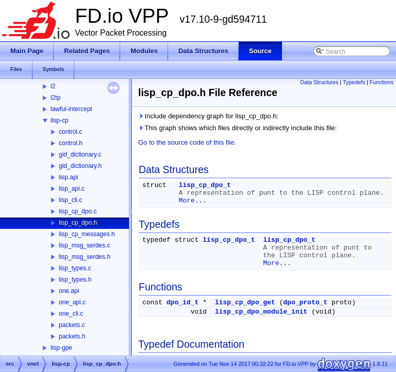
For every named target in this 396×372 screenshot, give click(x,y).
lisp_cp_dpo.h (78, 222)
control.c (70, 131)
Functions (381, 82)
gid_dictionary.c (80, 154)
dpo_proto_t (305, 302)
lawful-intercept (71, 109)
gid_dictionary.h (80, 165)
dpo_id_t (183, 302)
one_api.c (72, 302)
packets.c (72, 325)
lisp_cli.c (70, 200)
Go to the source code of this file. (187, 142)
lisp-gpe (61, 347)
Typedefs (354, 82)
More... (192, 201)
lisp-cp (60, 120)
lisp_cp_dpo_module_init (261, 312)
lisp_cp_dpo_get (245, 302)
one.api (69, 291)
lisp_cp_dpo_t (204, 185)
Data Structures (319, 82)
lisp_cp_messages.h (87, 234)
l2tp (55, 97)
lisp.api (68, 177)
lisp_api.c (72, 188)
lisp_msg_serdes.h (84, 256)
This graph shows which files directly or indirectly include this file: (237, 128)
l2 (53, 86)
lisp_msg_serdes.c (84, 245)
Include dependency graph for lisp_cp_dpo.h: (208, 116)
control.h (70, 143)
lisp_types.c (75, 268)
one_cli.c (71, 313)
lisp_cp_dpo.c (77, 211)
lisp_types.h (75, 279)
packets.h (72, 336)
